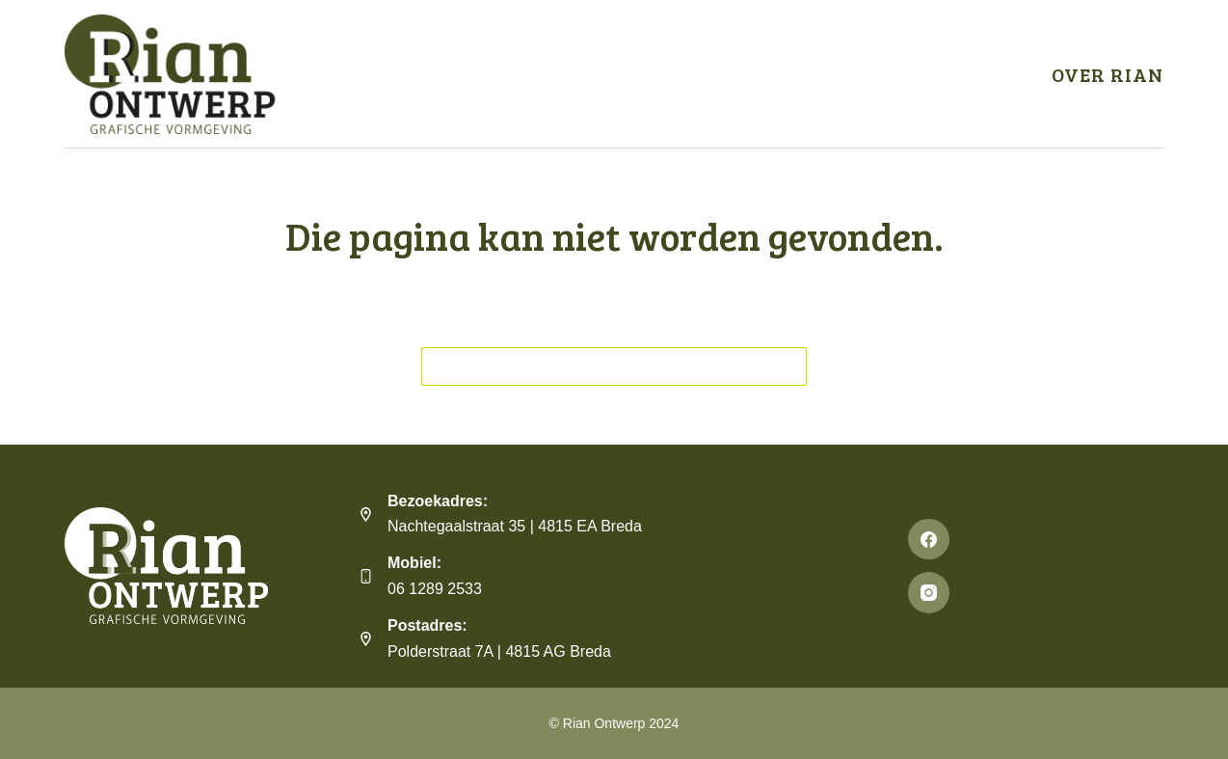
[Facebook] (1035, 539)
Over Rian (1107, 74)
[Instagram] (1035, 592)
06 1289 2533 (434, 589)
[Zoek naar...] (594, 366)
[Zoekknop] (787, 366)
